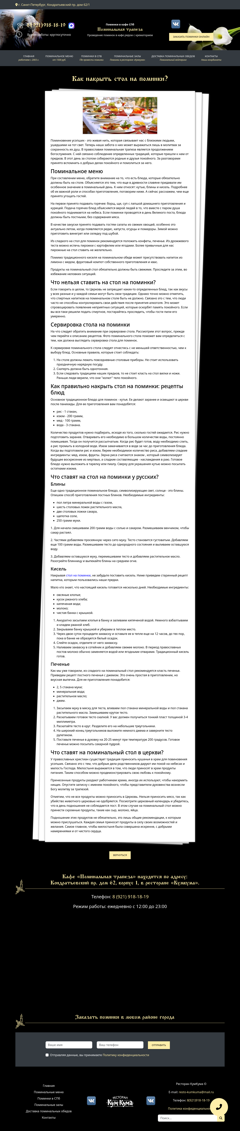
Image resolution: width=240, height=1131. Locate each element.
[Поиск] (221, 1118)
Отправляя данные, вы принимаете (99, 1055)
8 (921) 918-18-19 (130, 896)
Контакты (49, 1117)
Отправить (159, 1045)
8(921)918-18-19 (46, 25)
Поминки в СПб (49, 1098)
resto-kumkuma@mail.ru (196, 1092)
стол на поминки (78, 575)
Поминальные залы (48, 1105)
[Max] (71, 26)
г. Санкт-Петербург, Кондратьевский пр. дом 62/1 (52, 5)
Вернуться (120, 855)
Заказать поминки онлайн (191, 36)
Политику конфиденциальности (126, 1055)
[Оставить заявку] (219, 1109)
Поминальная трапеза (120, 29)
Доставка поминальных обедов (49, 1111)
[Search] (187, 1118)
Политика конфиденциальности (191, 1108)
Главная (49, 1086)
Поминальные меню (49, 1092)
